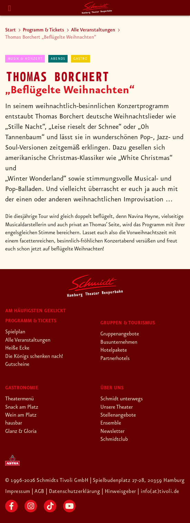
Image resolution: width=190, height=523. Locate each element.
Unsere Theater (116, 407)
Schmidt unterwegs (121, 399)
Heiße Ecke (17, 348)
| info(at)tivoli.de (159, 491)
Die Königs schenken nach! (34, 356)
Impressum (18, 491)
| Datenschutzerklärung (73, 491)
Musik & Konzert (25, 59)
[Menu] (9, 8)
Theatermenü (19, 399)
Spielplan (15, 332)
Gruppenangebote (119, 334)
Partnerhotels (115, 358)
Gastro (80, 59)
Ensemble (110, 423)
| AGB (39, 491)
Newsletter (112, 431)
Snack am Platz (21, 407)
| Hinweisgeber (120, 491)
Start (10, 30)
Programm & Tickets (43, 30)
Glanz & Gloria (21, 431)
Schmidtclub (114, 439)
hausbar (13, 423)
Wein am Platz (21, 415)
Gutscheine (17, 364)
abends (58, 59)
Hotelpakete (113, 350)
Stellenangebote (118, 415)
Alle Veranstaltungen (93, 30)
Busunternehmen (118, 342)
